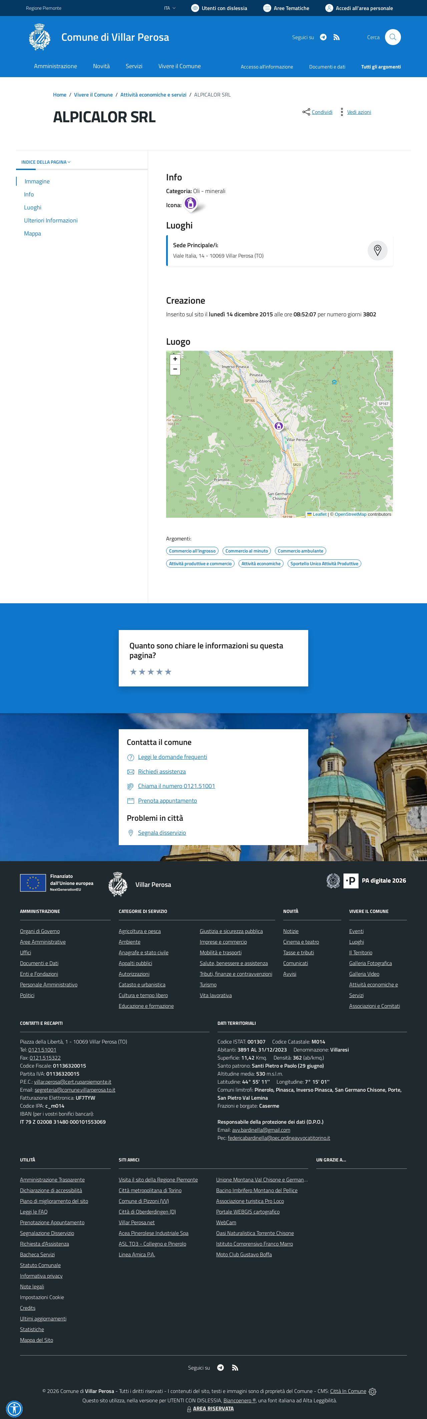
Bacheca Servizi (37, 1254)
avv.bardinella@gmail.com (261, 1130)
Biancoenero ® (240, 1400)
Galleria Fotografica (370, 963)
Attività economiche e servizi (153, 95)
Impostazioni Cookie (42, 1297)
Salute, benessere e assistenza (234, 963)
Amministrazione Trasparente (52, 1179)
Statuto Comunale (40, 1265)
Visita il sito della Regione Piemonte (158, 1179)
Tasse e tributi (298, 952)
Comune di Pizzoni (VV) (144, 1201)
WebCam (226, 1222)
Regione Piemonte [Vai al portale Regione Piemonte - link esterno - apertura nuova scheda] (43, 7)
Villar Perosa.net (137, 1222)
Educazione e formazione (146, 1006)
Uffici (25, 952)
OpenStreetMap (350, 514)
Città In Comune (348, 1391)
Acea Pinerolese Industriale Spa (153, 1233)
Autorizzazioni (134, 974)
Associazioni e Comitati (374, 1006)
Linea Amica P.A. (137, 1254)
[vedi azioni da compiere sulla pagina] (354, 112)
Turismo (208, 984)
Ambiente (129, 942)
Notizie (291, 931)
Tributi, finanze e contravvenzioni (236, 974)
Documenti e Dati (39, 963)
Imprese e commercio (223, 942)
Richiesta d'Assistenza (44, 1244)
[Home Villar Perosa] (97, 37)
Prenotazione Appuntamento (52, 1222)
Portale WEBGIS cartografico (248, 1212)
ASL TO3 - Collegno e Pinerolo (152, 1244)
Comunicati (295, 963)
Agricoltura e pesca (140, 931)
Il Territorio (360, 952)
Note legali (32, 1286)
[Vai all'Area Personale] (359, 8)
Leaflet (317, 514)
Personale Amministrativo (48, 984)
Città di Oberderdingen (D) (147, 1212)
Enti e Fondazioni (39, 974)
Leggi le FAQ (34, 1212)
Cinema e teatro (301, 942)
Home (59, 95)
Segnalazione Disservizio (47, 1233)
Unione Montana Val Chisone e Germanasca (265, 1179)
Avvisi (289, 974)
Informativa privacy (41, 1276)
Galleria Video (364, 974)
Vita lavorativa (216, 995)
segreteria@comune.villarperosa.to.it (75, 1090)
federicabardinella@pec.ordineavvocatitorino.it (279, 1138)
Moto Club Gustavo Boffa (244, 1254)
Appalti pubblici (135, 963)
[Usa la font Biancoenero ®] (219, 8)
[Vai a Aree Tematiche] (286, 8)
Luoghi (356, 942)
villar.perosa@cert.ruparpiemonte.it (72, 1082)
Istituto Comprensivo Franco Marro (254, 1244)
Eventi (356, 931)
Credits (27, 1308)
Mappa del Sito (36, 1340)
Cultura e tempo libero (143, 995)
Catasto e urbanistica (142, 984)
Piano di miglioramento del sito (54, 1201)
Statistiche (32, 1329)
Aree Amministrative (43, 942)
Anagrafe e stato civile (143, 952)
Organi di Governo (40, 931)
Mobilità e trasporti (221, 952)
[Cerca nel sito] (393, 37)
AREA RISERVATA (209, 1408)
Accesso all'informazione (267, 66)
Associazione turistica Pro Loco (250, 1201)
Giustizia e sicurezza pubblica (231, 931)
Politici (27, 995)
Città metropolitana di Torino (150, 1190)
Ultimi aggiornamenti (43, 1318)
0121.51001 (42, 1050)
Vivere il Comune (93, 95)
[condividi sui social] (317, 112)
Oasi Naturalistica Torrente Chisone (255, 1233)
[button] (282, 427)
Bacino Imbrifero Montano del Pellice (257, 1190)
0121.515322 (45, 1058)
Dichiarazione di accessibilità (51, 1190)
